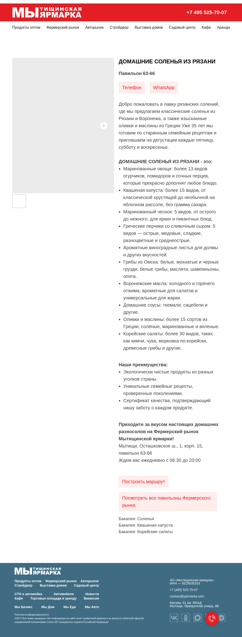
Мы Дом (47, 607)
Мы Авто (92, 607)
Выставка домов (149, 27)
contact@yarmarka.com (187, 596)
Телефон (131, 87)
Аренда (223, 27)
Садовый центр (182, 27)
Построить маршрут (143, 481)
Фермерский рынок (63, 27)
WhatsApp (163, 87)
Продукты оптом (26, 27)
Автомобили (64, 594)
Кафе (206, 27)
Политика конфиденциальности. (32, 614)
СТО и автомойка (28, 594)
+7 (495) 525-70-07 (184, 590)
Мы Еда (69, 607)
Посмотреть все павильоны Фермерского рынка (166, 501)
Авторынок (94, 27)
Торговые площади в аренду (53, 598)
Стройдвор (119, 27)
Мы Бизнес (23, 607)
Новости (92, 594)
